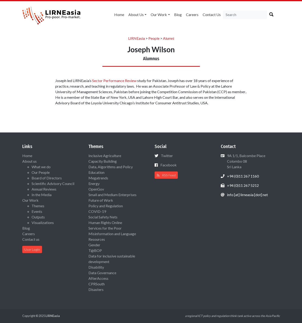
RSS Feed (166, 175)
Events (37, 211)
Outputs (38, 217)
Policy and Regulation (105, 206)
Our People (41, 172)
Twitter (167, 155)
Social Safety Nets (102, 217)
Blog (178, 14)
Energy (94, 183)
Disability (96, 267)
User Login (32, 249)
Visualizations (43, 222)
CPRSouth (96, 284)
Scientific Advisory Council (53, 183)
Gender (94, 245)
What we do (41, 167)
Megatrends (98, 178)
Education (96, 172)
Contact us (212, 14)
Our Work (159, 14)
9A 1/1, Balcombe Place (245, 161)
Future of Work (100, 200)
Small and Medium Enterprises (112, 194)
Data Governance (102, 272)
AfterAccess (98, 278)
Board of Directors (47, 178)
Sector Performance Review (114, 80)
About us (136, 14)
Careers (192, 14)
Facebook (168, 165)
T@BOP (95, 250)
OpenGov (96, 189)
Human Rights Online (105, 222)
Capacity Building (102, 161)
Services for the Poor (105, 228)
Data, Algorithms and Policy (110, 167)
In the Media (42, 194)
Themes (38, 206)
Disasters (96, 289)
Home (119, 14)
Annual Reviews (44, 189)
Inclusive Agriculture (104, 155)
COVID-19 (97, 211)
